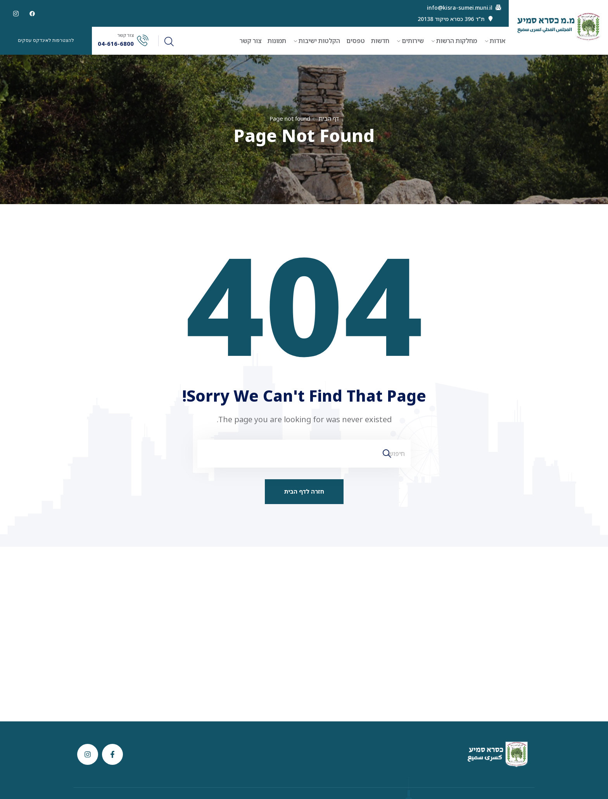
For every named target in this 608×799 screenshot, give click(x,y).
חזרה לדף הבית (304, 491)
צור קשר (250, 40)
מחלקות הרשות (456, 40)
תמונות (277, 40)
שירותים (413, 40)
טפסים (355, 40)
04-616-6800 (116, 43)
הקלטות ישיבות (319, 40)
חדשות (380, 40)
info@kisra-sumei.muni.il (459, 7)
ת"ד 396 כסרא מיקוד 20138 (451, 19)
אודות (498, 40)
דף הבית (328, 118)
